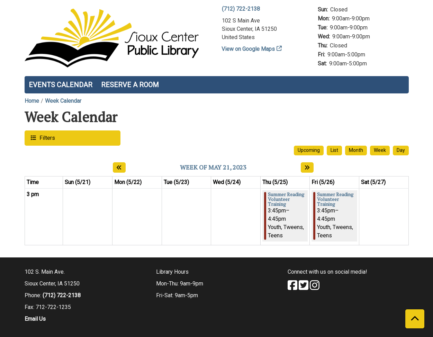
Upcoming (309, 150)
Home (32, 101)
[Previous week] (119, 167)
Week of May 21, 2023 (213, 167)
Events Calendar (60, 85)
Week (380, 150)
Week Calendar (63, 101)
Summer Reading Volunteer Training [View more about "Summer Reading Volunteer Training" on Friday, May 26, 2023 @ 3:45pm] (335, 199)
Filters (46, 137)
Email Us (35, 319)
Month (356, 150)
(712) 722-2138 (241, 9)
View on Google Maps (248, 49)
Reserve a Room (130, 85)
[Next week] (307, 167)
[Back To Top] (414, 318)
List (334, 150)
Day (401, 150)
